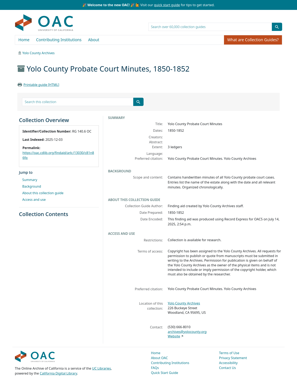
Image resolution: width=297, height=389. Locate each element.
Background (31, 186)
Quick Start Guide (164, 372)
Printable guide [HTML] (41, 84)
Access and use (34, 199)
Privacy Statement (233, 358)
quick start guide (167, 5)
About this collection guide (43, 193)
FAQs (155, 367)
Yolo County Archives (38, 53)
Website (174, 336)
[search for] (210, 27)
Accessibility (228, 363)
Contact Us (227, 367)
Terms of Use (229, 353)
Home (23, 39)
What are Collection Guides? (253, 39)
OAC (44, 23)
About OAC (159, 358)
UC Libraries (101, 368)
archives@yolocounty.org (187, 331)
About (93, 39)
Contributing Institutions (58, 39)
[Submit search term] (277, 27)
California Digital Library (58, 373)
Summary (29, 179)
